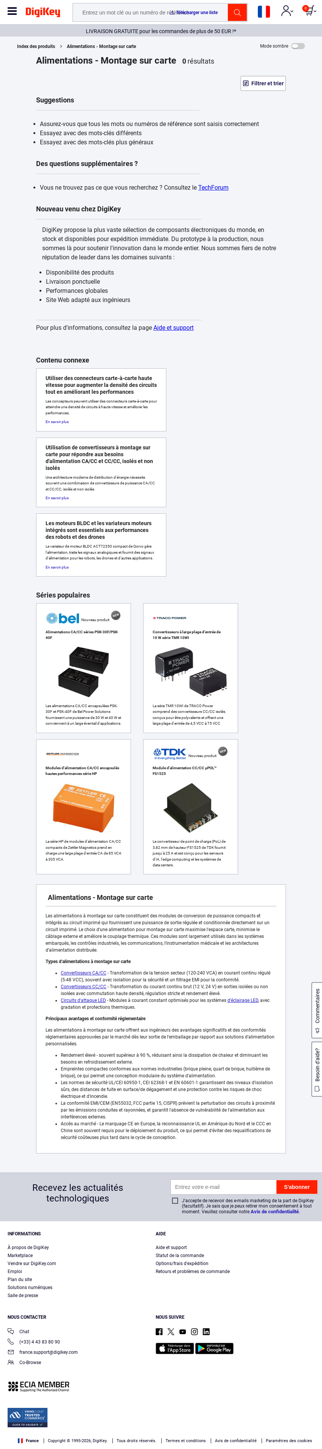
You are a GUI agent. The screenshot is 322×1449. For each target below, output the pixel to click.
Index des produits (36, 46)
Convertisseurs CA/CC (83, 973)
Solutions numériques (30, 1287)
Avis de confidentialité (275, 1211)
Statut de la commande (180, 1255)
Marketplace (20, 1255)
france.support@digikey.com (43, 1352)
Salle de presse (23, 1295)
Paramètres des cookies (289, 1440)
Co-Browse (24, 1363)
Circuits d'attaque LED (83, 1000)
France (28, 1440)
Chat (18, 1332)
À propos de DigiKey (28, 1247)
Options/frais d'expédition (182, 1263)
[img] (43, 14)
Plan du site (20, 1279)
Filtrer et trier (267, 83)
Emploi (15, 1271)
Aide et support (173, 327)
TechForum (213, 187)
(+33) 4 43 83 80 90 (34, 1342)
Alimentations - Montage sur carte (101, 46)
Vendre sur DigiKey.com (32, 1263)
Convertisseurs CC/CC (83, 986)
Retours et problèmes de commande (193, 1271)
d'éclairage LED (242, 1000)
